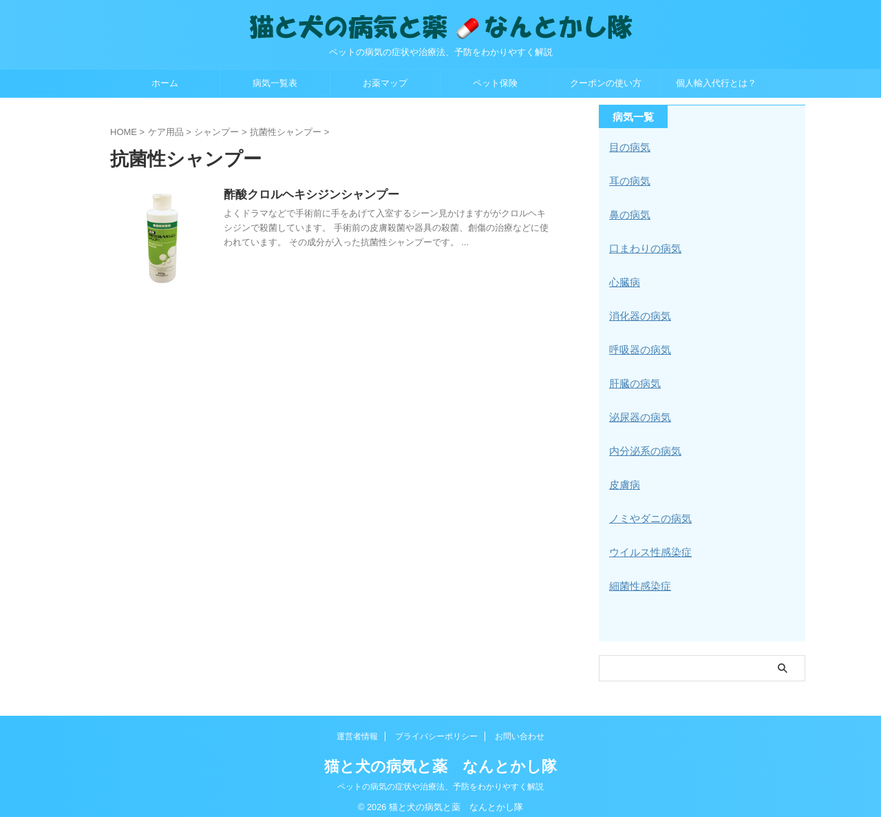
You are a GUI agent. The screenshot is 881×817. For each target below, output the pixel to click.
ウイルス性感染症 (647, 543)
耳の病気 (628, 179)
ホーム (164, 83)
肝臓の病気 (633, 378)
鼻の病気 (628, 212)
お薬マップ (385, 83)
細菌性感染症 (638, 576)
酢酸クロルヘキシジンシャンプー (340, 195)
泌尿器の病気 (638, 411)
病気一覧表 (275, 83)
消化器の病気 (638, 312)
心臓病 (623, 279)
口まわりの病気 (643, 245)
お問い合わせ (519, 727)
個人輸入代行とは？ (716, 83)
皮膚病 (623, 477)
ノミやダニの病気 (647, 510)
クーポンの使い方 (605, 83)
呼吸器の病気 (638, 345)
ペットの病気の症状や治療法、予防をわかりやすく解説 (440, 777)
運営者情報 (357, 727)
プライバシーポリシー (436, 727)
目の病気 (628, 146)
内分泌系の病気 (643, 444)
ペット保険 (495, 83)
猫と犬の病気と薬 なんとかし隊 (440, 756)
